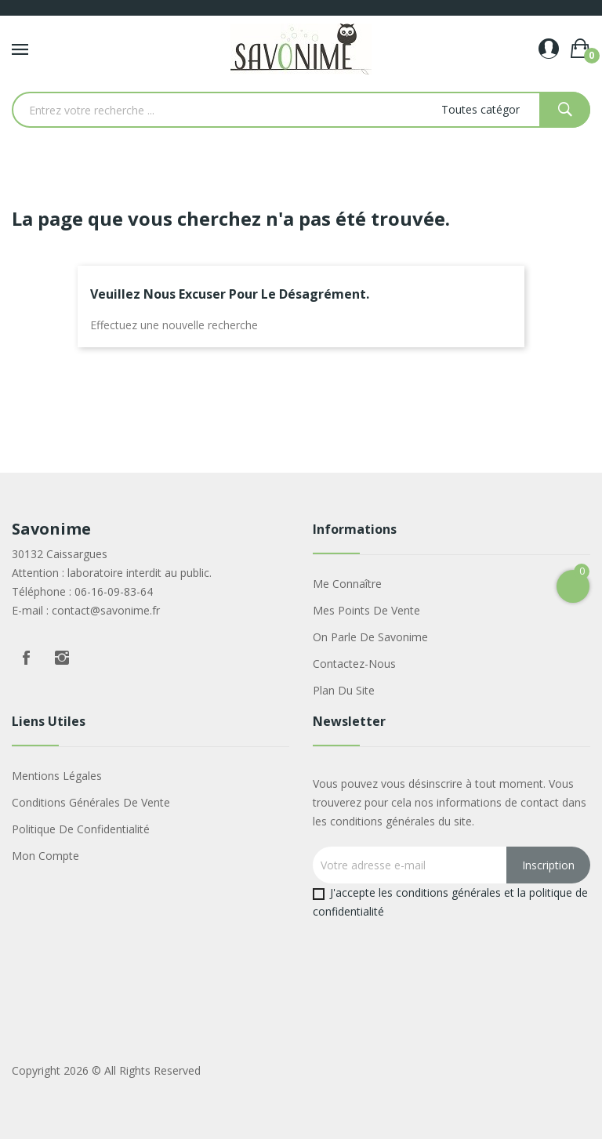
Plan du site (344, 690)
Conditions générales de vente (91, 802)
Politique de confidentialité (81, 829)
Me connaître (347, 583)
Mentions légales (57, 775)
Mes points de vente (366, 610)
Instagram (62, 658)
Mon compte (45, 855)
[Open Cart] (573, 586)
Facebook (26, 658)
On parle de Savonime (370, 636)
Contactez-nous (354, 663)
